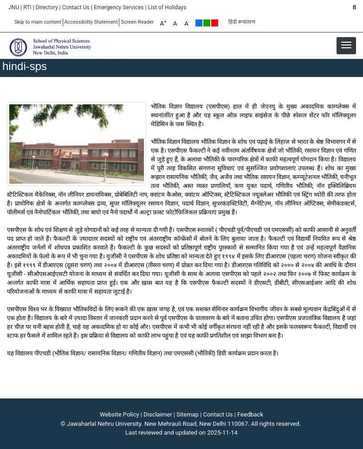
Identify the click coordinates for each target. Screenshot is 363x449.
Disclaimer (157, 414)
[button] (346, 45)
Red (214, 22)
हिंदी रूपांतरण (241, 22)
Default (198, 22)
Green (206, 22)
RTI (27, 7)
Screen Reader (137, 22)
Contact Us (76, 7)
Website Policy (119, 414)
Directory (47, 7)
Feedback (250, 414)
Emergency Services (119, 7)
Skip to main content (37, 22)
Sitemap (187, 414)
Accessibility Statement (91, 22)
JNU (13, 7)
